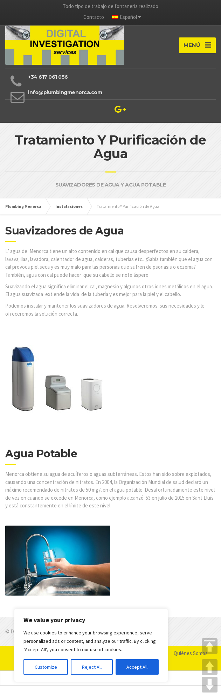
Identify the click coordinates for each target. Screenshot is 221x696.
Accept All (136, 667)
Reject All (92, 667)
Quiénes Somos (191, 653)
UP (209, 667)
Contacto (93, 17)
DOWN (209, 685)
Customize (46, 667)
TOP (209, 646)
